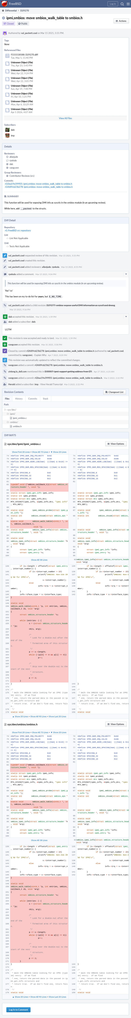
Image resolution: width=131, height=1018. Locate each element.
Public (24, 23)
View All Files (65, 118)
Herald (11, 383)
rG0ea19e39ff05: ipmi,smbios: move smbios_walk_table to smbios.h (38, 183)
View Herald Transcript (51, 383)
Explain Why (40, 354)
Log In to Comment (18, 1009)
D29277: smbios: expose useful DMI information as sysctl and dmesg (81, 304)
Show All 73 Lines (40, 451)
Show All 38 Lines (39, 559)
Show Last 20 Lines (57, 715)
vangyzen (14, 167)
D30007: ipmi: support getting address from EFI (68, 370)
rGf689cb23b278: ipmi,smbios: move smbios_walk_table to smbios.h (39, 186)
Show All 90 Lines (38, 715)
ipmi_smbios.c (20, 417)
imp (12, 135)
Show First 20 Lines (21, 451)
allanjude (13, 156)
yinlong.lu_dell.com (17, 370)
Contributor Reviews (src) (21, 175)
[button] (128, 4)
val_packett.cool (29, 33)
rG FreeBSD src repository (18, 230)
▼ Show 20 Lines (58, 451)
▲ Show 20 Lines (20, 715)
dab (12, 129)
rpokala (13, 160)
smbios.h (17, 425)
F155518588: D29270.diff (24, 54)
